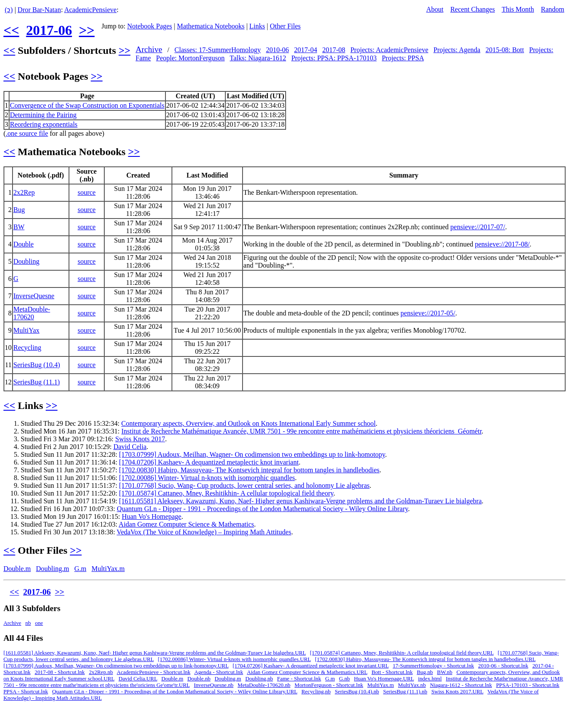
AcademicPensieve (90, 9)
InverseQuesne (33, 295)
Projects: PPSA (402, 58)
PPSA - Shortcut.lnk (25, 692)
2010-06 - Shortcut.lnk (503, 666)
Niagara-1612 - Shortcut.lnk (461, 685)
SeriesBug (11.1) (36, 382)
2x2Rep (24, 192)
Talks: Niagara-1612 (258, 58)
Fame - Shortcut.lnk (299, 679)
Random (552, 9)
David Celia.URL (137, 679)
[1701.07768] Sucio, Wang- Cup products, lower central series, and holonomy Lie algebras (244, 485)
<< (11, 30)
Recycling (27, 347)
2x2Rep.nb (101, 672)
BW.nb (444, 672)
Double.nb (199, 679)
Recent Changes (472, 9)
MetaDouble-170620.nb (264, 685)
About (434, 9)
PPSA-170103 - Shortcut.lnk (528, 685)
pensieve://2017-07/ (478, 227)
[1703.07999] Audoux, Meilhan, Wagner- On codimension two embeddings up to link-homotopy (252, 454)
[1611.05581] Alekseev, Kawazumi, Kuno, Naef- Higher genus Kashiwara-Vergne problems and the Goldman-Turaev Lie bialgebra (300, 501)
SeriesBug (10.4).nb (357, 692)
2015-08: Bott (504, 49)
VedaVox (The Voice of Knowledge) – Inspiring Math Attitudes (204, 532)
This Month (518, 9)
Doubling (26, 261)
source (87, 192)
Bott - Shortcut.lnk (392, 672)
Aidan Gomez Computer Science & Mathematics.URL (307, 672)
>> (86, 30)
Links (257, 26)
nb (28, 623)
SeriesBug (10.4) (36, 364)
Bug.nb (425, 672)
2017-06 (49, 30)
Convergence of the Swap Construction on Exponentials (87, 105)
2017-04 (305, 49)
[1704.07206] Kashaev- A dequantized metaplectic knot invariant (208, 462)
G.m (80, 568)
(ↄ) (9, 9)
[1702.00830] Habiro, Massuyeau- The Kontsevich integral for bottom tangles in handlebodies (249, 470)
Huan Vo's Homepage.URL (384, 679)
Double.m (17, 568)
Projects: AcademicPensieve (389, 49)
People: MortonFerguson (190, 58)
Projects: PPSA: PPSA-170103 (333, 58)
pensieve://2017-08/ (502, 244)
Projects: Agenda (456, 49)
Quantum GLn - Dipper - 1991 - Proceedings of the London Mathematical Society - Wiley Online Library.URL (174, 692)
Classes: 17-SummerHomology (217, 49)
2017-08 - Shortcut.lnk (60, 672)
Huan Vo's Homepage (151, 516)
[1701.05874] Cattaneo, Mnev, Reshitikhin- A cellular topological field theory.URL (401, 653)
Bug (19, 209)
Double (23, 244)
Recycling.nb (316, 692)
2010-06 (277, 49)
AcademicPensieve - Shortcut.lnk (153, 672)
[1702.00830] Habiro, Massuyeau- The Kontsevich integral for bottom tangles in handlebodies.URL (425, 659)
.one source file (27, 133)
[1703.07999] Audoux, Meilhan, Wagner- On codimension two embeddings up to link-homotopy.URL (116, 666)
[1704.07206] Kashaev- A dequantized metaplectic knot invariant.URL (311, 666)
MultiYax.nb (412, 685)
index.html (430, 679)
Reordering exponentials (44, 124)
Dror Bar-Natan (39, 9)
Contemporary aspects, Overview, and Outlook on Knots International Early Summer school (248, 423)
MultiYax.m (107, 568)
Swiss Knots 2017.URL (457, 692)
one (39, 623)
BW (19, 227)
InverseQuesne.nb (213, 685)
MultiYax (26, 330)
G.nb (344, 679)
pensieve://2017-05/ (428, 313)
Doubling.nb (259, 679)
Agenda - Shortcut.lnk (218, 672)
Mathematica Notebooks (211, 26)
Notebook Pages (149, 26)
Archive (149, 49)
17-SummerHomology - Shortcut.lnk (433, 666)
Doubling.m (52, 568)
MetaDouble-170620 (31, 313)
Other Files (285, 26)
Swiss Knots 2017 (140, 439)
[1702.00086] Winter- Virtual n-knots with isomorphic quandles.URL (234, 659)
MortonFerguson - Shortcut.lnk (329, 685)
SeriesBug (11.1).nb (405, 692)
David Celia (129, 446)
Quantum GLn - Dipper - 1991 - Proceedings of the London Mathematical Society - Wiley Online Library (262, 508)
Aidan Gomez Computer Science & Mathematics (186, 524)
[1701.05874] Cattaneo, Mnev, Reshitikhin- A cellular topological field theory (226, 493)
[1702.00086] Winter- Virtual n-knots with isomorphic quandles (207, 477)
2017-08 (333, 49)
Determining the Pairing (43, 115)
